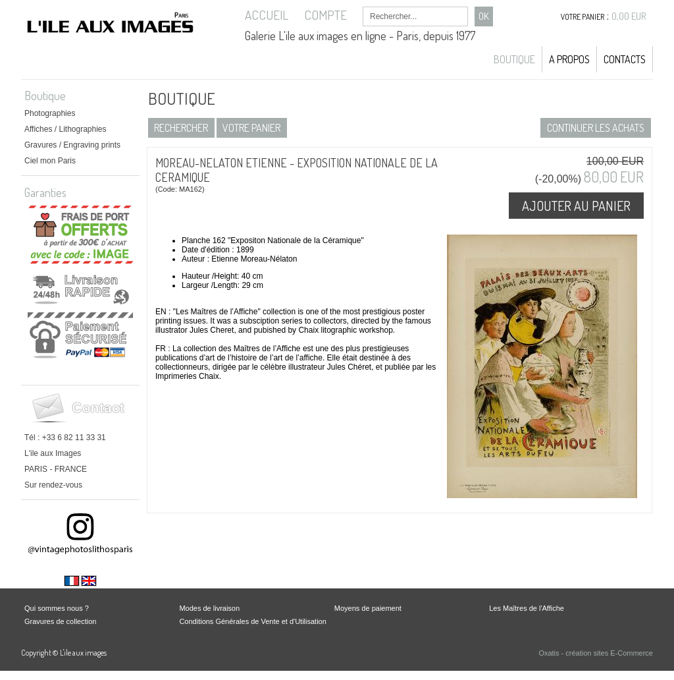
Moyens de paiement (368, 608)
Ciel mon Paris (50, 160)
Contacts (625, 59)
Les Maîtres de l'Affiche (526, 608)
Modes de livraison (209, 608)
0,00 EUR (628, 16)
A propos (569, 59)
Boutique (514, 59)
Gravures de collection (60, 621)
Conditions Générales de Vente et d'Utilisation (252, 621)
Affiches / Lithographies (65, 129)
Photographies (49, 113)
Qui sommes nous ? (56, 608)
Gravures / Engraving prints (72, 145)
